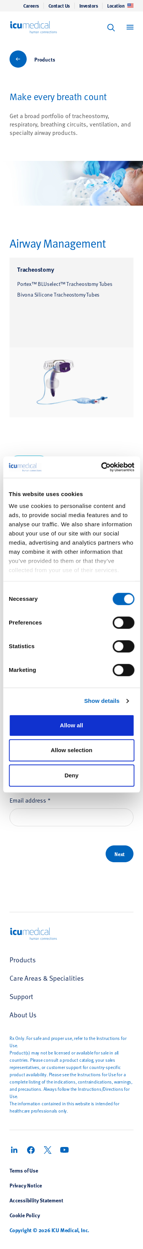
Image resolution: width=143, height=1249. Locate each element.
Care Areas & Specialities (47, 978)
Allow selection (71, 750)
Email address (30, 799)
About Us (23, 1014)
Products (44, 59)
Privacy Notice (26, 1185)
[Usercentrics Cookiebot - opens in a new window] (101, 467)
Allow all (71, 725)
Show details (102, 700)
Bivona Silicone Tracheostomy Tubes (58, 294)
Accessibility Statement (36, 1200)
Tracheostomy (35, 269)
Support (21, 996)
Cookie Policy (25, 1215)
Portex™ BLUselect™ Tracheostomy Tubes (64, 283)
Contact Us (59, 6)
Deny (71, 775)
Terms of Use (24, 1170)
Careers (31, 6)
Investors (88, 6)
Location (120, 6)
